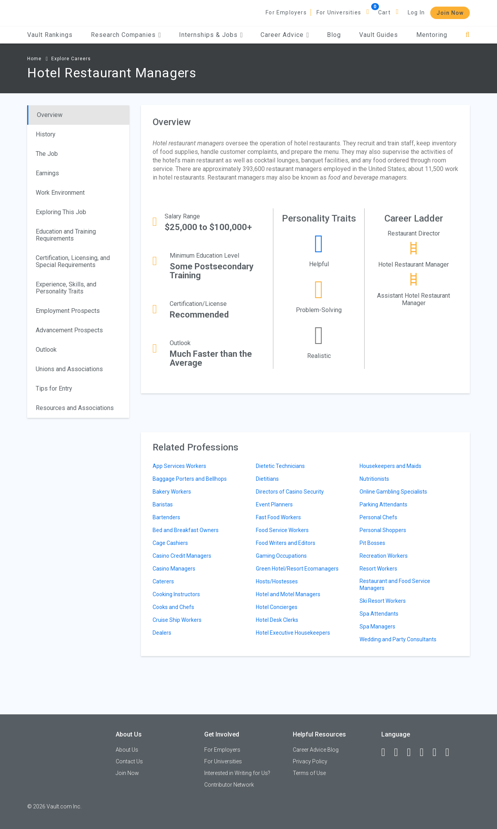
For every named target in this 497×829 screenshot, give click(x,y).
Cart (384, 12)
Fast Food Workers (278, 517)
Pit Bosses (372, 543)
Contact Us (129, 761)
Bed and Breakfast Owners (186, 530)
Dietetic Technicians (280, 466)
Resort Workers (378, 568)
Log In (416, 12)
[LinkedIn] (399, 752)
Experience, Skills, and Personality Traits (66, 288)
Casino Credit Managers (182, 556)
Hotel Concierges (276, 607)
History (46, 134)
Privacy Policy (310, 761)
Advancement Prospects (69, 330)
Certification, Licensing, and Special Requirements (73, 261)
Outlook (46, 349)
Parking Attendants (383, 504)
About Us (127, 750)
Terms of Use (309, 773)
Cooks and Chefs (173, 607)
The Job (47, 153)
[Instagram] (425, 752)
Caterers (163, 581)
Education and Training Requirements (66, 235)
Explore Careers (71, 58)
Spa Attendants (379, 614)
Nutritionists (374, 479)
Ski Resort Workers (383, 601)
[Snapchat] (450, 752)
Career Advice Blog (316, 750)
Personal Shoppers (383, 530)
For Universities (338, 12)
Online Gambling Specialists (393, 492)
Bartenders (166, 517)
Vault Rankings (50, 34)
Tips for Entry (54, 388)
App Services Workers (179, 466)
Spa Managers (377, 626)
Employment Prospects (68, 310)
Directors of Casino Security (290, 492)
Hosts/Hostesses (277, 581)
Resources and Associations (75, 408)
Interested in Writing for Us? (237, 773)
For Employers (286, 12)
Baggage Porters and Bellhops (190, 479)
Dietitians (267, 479)
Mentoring (431, 34)
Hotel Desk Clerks (277, 620)
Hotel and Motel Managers (288, 594)
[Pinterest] (438, 752)
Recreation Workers (384, 556)
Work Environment (60, 192)
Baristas (163, 504)
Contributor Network (229, 785)
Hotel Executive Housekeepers (293, 633)
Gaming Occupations (281, 556)
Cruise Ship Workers (177, 620)
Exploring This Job (61, 212)
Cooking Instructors (176, 594)
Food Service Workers (282, 530)
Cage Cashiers (170, 543)
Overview (50, 115)
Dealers (162, 633)
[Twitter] (412, 752)
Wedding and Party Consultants (398, 639)
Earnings (47, 173)
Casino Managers (174, 568)
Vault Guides (378, 34)
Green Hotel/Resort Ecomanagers (297, 568)
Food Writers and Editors (285, 543)
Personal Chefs (378, 517)
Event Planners (274, 504)
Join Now (450, 13)
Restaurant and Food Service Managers (395, 584)
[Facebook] (386, 752)
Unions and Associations (69, 369)
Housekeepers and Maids (390, 466)
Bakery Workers (172, 492)
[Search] (468, 34)
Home (34, 58)
